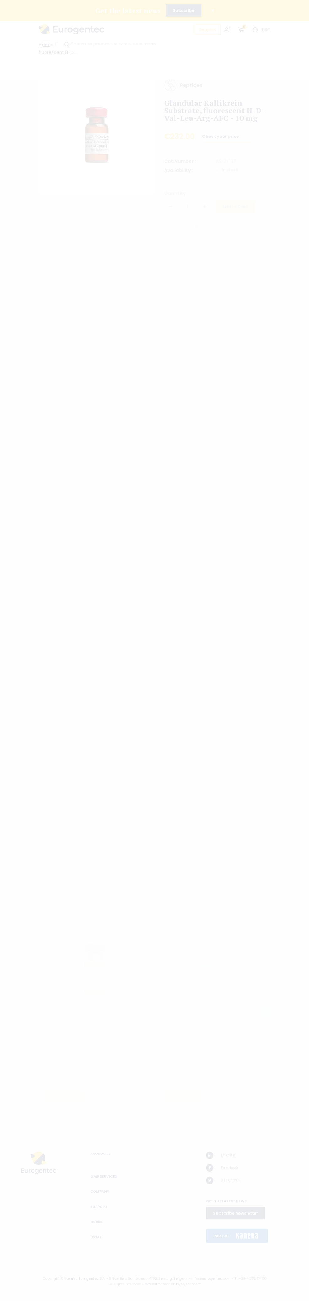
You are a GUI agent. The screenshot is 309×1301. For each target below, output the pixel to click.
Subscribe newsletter (235, 1213)
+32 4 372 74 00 (253, 1278)
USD (266, 30)
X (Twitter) (222, 1180)
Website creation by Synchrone (172, 1284)
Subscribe (183, 10)
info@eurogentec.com (211, 1278)
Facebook (222, 1168)
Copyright (51, 1278)
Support (207, 29)
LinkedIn (220, 1155)
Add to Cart (235, 209)
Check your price (221, 139)
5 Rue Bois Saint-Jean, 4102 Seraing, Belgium (148, 1278)
